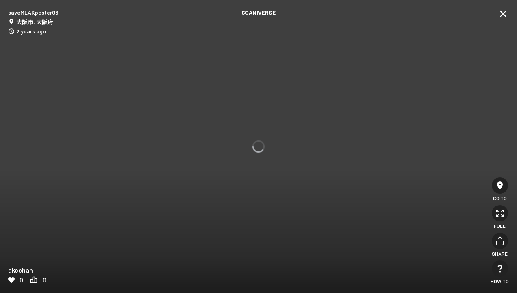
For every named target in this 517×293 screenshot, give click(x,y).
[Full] (500, 213)
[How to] (500, 268)
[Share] (500, 241)
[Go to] (500, 185)
